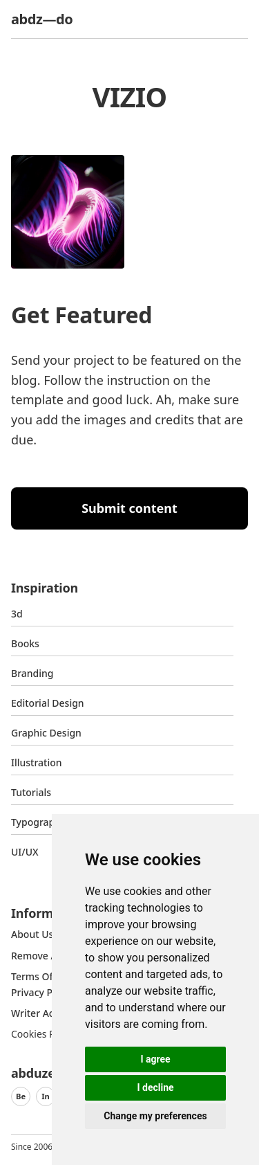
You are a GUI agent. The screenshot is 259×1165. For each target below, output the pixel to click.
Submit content (129, 508)
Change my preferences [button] (155, 1115)
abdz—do (42, 19)
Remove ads (39, 955)
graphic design (46, 732)
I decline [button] (155, 1087)
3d (17, 613)
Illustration (36, 762)
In (45, 1096)
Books (25, 643)
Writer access (42, 1013)
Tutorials (31, 792)
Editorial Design (47, 703)
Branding (32, 673)
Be (21, 1096)
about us (32, 934)
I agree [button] (155, 1059)
